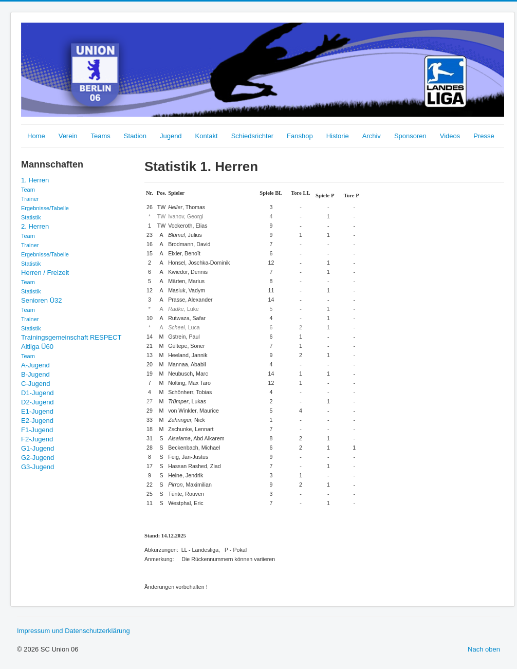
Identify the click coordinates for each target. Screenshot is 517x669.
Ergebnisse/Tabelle (45, 208)
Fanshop (300, 136)
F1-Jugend (37, 430)
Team (28, 190)
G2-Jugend (37, 457)
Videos (450, 136)
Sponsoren (410, 136)
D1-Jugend (37, 393)
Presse (483, 136)
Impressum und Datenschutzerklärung (73, 631)
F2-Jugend (37, 439)
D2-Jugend (37, 402)
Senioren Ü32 (41, 300)
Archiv (371, 136)
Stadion (135, 136)
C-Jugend (35, 383)
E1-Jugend (37, 411)
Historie (337, 136)
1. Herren (35, 180)
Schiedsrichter (252, 136)
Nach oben (484, 649)
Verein (68, 136)
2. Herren (35, 226)
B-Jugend (35, 374)
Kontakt (206, 136)
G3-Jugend (37, 467)
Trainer (30, 199)
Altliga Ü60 (37, 346)
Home (36, 136)
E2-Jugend (37, 420)
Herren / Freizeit (45, 272)
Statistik (31, 217)
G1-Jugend (37, 448)
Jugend (171, 136)
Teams (100, 136)
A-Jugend (35, 365)
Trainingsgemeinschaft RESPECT (71, 337)
